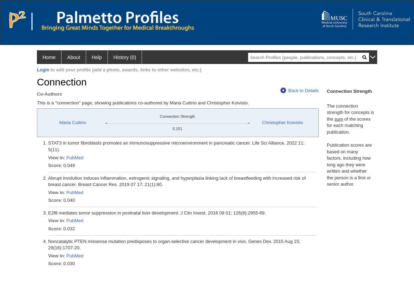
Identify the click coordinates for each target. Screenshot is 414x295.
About (73, 57)
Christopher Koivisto (282, 122)
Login (43, 69)
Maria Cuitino (72, 122)
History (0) (125, 57)
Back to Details (299, 90)
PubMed (74, 157)
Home (49, 57)
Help (97, 57)
